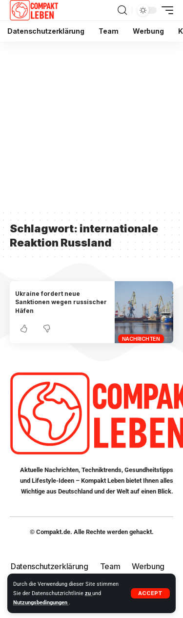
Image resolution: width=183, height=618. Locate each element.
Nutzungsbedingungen (41, 602)
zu (88, 593)
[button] (150, 593)
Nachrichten (141, 338)
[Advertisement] (91, 125)
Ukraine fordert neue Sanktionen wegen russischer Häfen (61, 302)
